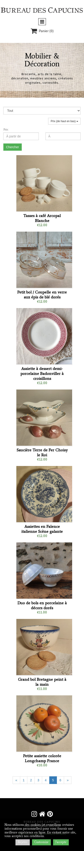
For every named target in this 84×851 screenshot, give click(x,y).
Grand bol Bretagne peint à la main (42, 682)
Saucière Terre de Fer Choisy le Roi (42, 452)
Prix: (5, 129)
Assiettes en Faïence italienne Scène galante (42, 529)
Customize (41, 842)
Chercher (12, 147)
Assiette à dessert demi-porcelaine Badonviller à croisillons (42, 373)
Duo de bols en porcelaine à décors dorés (42, 605)
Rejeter (23, 842)
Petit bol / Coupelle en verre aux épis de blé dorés (42, 295)
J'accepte (61, 842)
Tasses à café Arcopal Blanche (42, 218)
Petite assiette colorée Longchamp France (42, 758)
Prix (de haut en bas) (64, 121)
